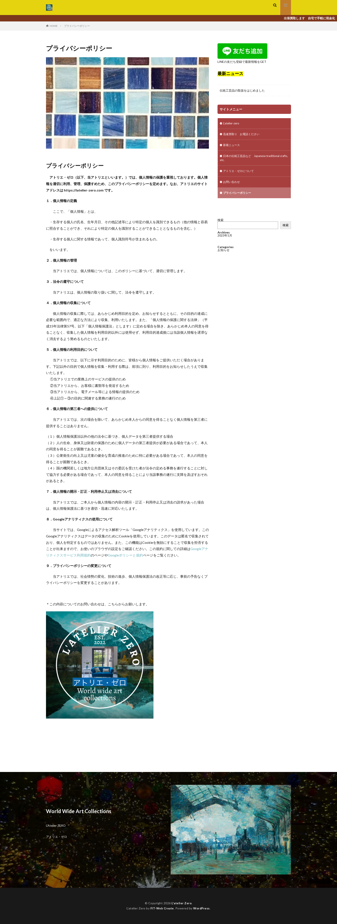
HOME (54, 25)
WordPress (202, 908)
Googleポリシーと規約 (125, 555)
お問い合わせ (232, 184)
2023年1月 (225, 244)
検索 (221, 222)
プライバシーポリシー (77, 25)
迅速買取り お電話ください (242, 135)
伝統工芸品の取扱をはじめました (242, 90)
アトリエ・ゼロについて (239, 173)
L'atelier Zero (181, 903)
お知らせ (224, 259)
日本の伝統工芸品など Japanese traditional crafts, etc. (251, 159)
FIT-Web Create (161, 908)
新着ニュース (232, 146)
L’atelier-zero (231, 123)
